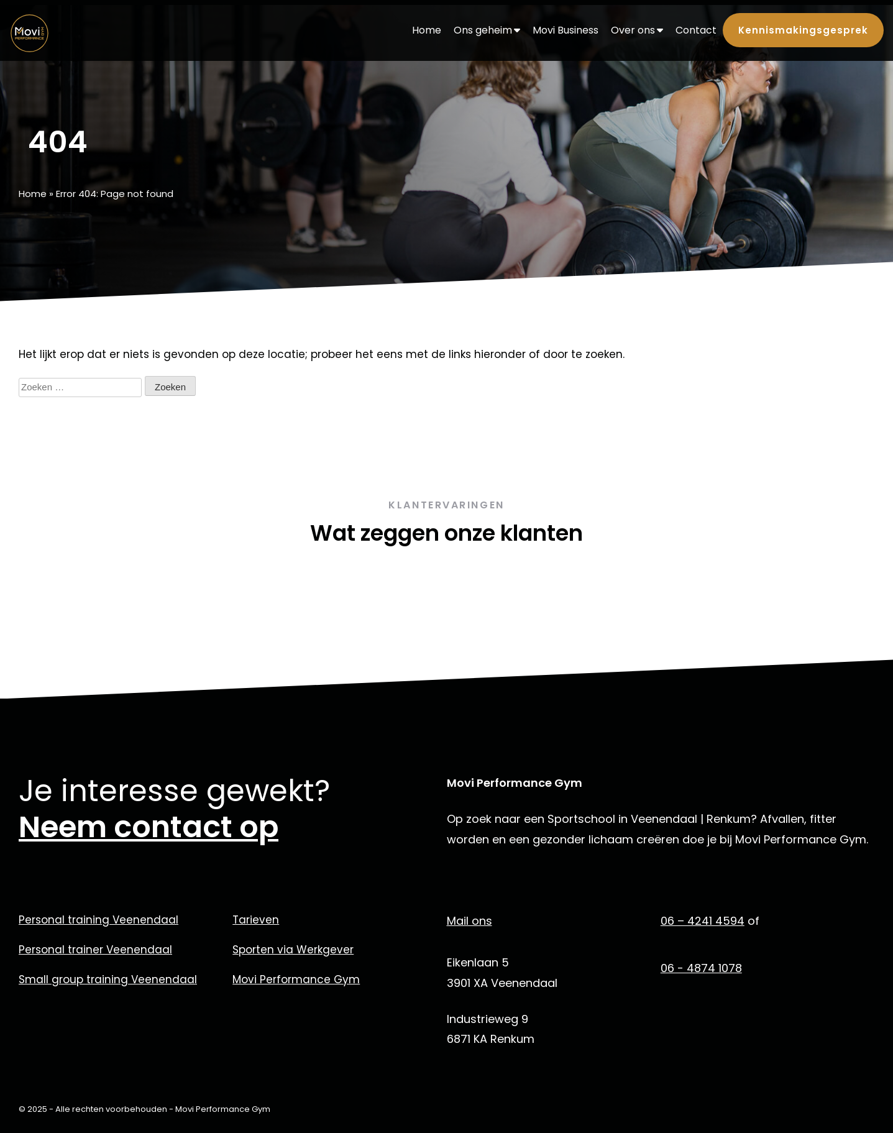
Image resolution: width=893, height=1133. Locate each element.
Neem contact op (148, 827)
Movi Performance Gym (296, 979)
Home (426, 30)
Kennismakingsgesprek (803, 30)
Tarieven (255, 919)
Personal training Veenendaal (98, 919)
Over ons (637, 30)
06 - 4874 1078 (701, 968)
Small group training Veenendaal (108, 979)
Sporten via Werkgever (293, 949)
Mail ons (469, 921)
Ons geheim (487, 30)
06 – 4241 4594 (702, 921)
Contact (696, 30)
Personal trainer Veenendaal (95, 949)
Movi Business (565, 30)
